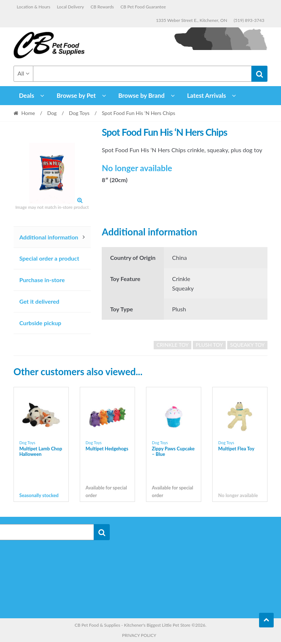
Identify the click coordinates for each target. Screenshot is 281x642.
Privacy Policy (139, 635)
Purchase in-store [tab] (42, 279)
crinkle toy (173, 345)
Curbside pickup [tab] (40, 322)
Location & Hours (33, 6)
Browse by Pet (76, 95)
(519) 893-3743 (249, 20)
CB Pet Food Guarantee (143, 6)
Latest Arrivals (206, 95)
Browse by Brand (141, 95)
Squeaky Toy (247, 345)
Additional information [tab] (48, 237)
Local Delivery (70, 6)
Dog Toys (79, 113)
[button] (80, 200)
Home (28, 113)
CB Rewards (102, 6)
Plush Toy (209, 345)
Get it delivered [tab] (39, 301)
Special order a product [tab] (49, 258)
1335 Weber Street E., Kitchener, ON (191, 20)
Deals (26, 95)
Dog (52, 113)
